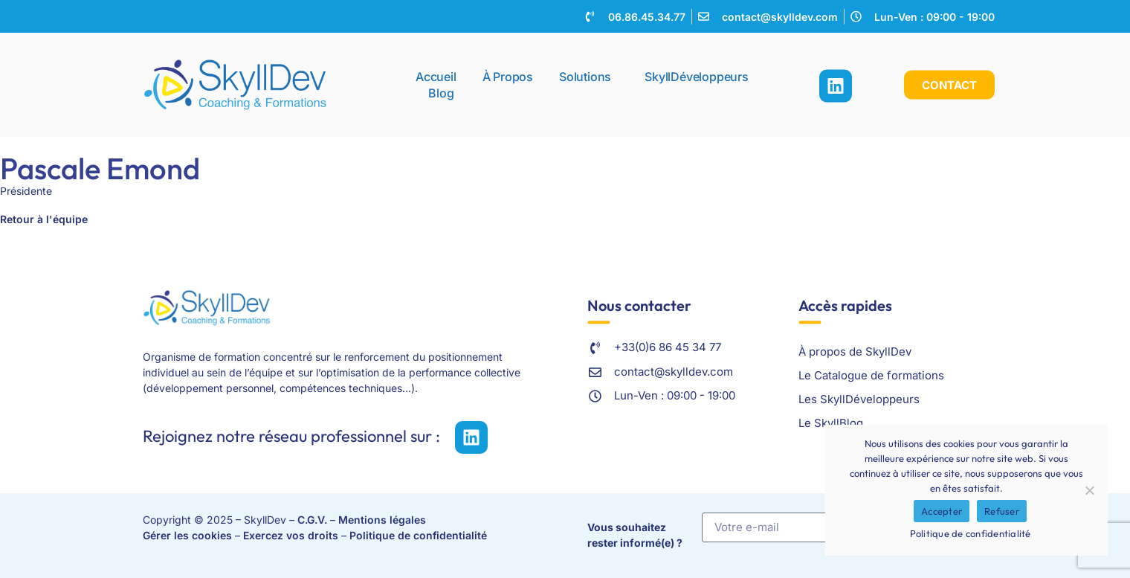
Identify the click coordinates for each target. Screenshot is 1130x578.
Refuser (1001, 511)
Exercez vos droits (290, 535)
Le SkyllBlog (830, 423)
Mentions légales (382, 519)
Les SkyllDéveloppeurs (859, 399)
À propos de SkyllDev (854, 351)
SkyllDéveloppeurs (697, 72)
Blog (440, 89)
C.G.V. (312, 519)
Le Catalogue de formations (871, 375)
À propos (507, 72)
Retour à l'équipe (44, 219)
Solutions (589, 72)
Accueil (436, 72)
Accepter (941, 511)
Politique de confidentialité (418, 535)
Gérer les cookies (187, 535)
